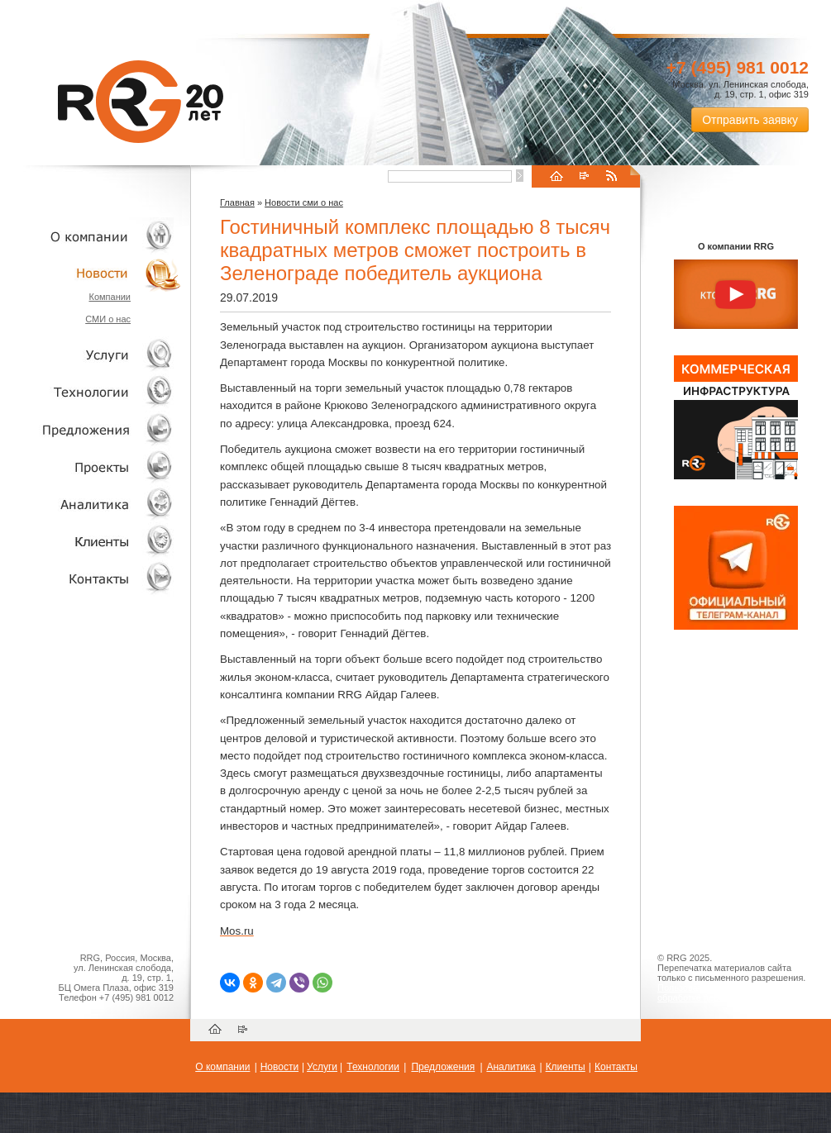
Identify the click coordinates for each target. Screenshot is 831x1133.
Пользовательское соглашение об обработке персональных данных (729, 992)
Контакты (91, 578)
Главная (237, 202)
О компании (91, 236)
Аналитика (91, 503)
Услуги (91, 355)
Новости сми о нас (304, 202)
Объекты (91, 429)
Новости (95, 273)
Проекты (91, 466)
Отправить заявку (750, 119)
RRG (140, 101)
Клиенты (91, 540)
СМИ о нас (108, 319)
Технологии (91, 392)
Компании (109, 297)
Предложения (443, 1067)
